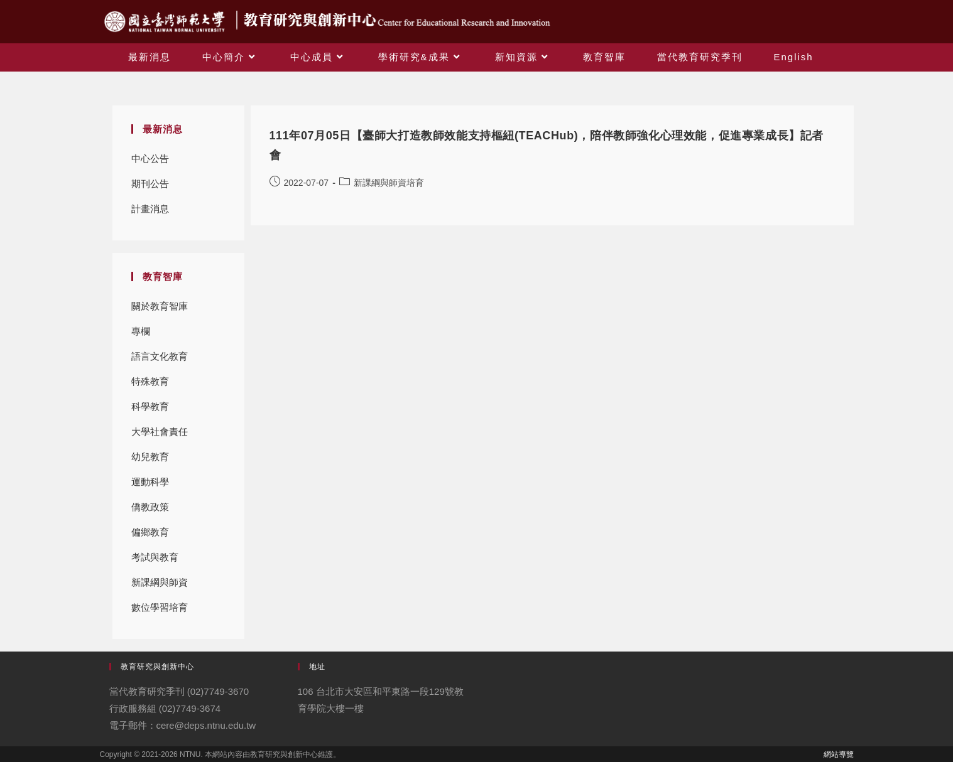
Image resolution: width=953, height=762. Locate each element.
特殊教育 (150, 381)
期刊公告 (150, 183)
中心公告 (150, 158)
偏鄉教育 (150, 532)
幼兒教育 (150, 456)
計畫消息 (150, 208)
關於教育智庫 (159, 306)
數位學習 (150, 607)
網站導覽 (839, 754)
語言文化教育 (159, 356)
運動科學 (150, 481)
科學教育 (150, 406)
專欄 (140, 331)
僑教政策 (150, 507)
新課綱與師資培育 (159, 586)
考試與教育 (154, 557)
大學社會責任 (159, 431)
